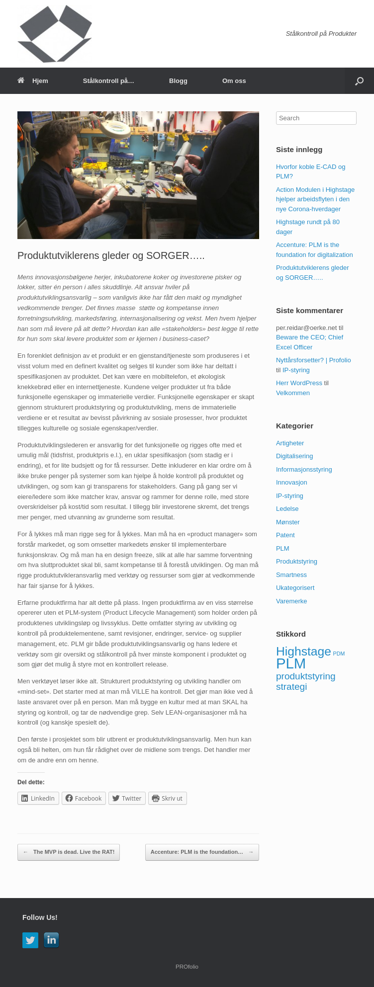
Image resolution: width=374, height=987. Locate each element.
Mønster (288, 522)
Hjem (32, 80)
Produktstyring (296, 561)
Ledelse (287, 508)
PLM (282, 548)
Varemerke (291, 601)
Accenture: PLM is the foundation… (202, 852)
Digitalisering (294, 456)
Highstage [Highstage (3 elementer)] (303, 651)
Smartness (291, 574)
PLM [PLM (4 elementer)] (291, 663)
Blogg (178, 80)
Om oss (234, 80)
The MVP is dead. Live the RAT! (68, 852)
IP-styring (296, 370)
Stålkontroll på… (108, 80)
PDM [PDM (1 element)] (339, 654)
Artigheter (290, 443)
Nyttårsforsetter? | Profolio (313, 360)
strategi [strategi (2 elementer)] (291, 686)
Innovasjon (291, 482)
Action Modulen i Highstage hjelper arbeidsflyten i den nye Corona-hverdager (315, 199)
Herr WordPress (299, 383)
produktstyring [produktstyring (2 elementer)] (306, 676)
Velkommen (293, 393)
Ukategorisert (295, 587)
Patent (285, 535)
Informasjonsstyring (304, 469)
